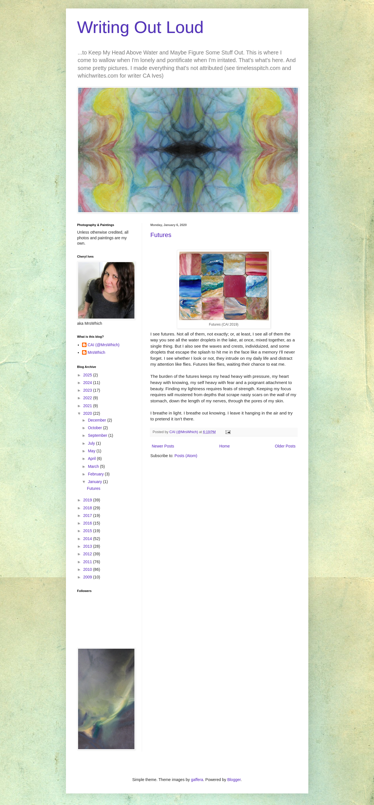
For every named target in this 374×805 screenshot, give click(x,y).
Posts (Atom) (185, 455)
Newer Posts (163, 446)
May (92, 451)
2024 (88, 382)
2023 (88, 390)
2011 (88, 562)
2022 (88, 398)
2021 (88, 405)
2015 (88, 530)
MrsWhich (96, 352)
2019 (88, 500)
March (94, 466)
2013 (88, 546)
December (97, 420)
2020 (88, 413)
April (92, 458)
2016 (88, 523)
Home (224, 446)
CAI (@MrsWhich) (103, 345)
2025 (88, 375)
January (95, 481)
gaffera (197, 779)
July (92, 443)
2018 (88, 508)
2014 (88, 538)
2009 (88, 577)
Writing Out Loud (140, 27)
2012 (88, 554)
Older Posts (285, 446)
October (95, 427)
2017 (88, 515)
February (96, 474)
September (98, 435)
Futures (161, 234)
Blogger (233, 779)
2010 (88, 569)
